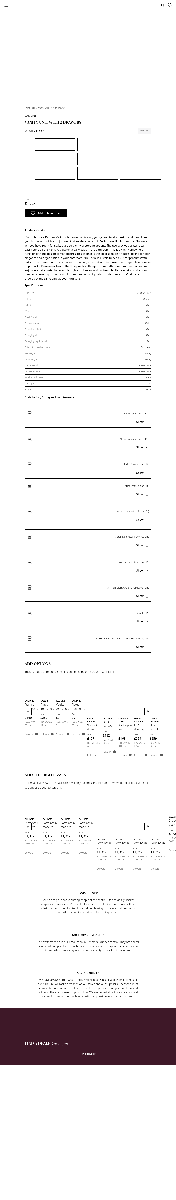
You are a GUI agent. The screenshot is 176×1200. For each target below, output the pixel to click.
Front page (30, 107)
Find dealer (87, 1054)
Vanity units (44, 107)
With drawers (59, 107)
